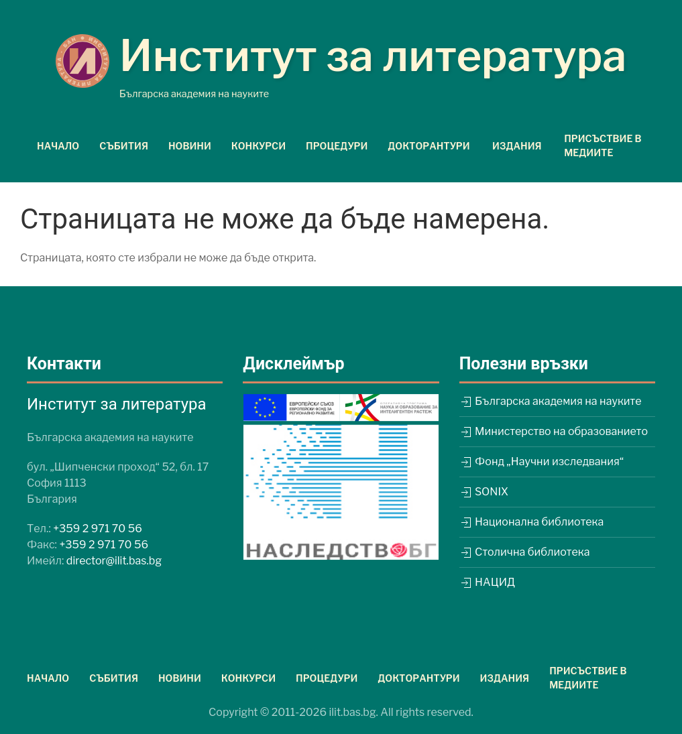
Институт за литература (373, 55)
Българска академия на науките (550, 401)
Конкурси (258, 145)
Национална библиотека (531, 521)
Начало (58, 145)
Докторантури (418, 678)
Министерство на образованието (553, 431)
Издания (505, 678)
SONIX (483, 491)
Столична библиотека (524, 552)
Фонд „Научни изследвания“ (541, 461)
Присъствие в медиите (602, 145)
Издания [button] (517, 145)
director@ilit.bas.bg (114, 560)
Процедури (336, 145)
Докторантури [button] (428, 145)
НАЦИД (487, 582)
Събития (123, 145)
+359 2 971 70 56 (97, 528)
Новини (189, 145)
